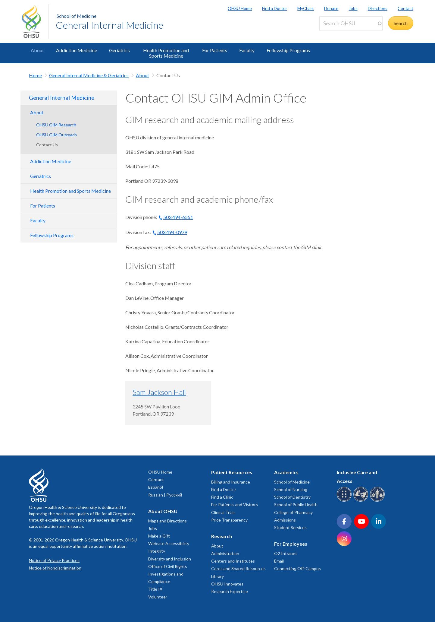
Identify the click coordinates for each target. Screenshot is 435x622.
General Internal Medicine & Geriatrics (89, 75)
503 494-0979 (172, 232)
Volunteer (157, 596)
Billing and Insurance (230, 481)
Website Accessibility (168, 543)
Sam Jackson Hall (159, 392)
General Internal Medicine (109, 25)
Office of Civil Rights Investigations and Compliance (167, 574)
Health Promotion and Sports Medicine (166, 53)
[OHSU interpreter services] (378, 500)
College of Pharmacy (293, 512)
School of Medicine (76, 16)
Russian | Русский (165, 494)
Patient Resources (231, 472)
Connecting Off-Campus (297, 568)
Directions (377, 8)
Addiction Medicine (76, 50)
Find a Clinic (222, 497)
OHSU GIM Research (56, 124)
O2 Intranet (285, 553)
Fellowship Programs (288, 50)
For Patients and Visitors (234, 504)
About (37, 50)
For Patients (214, 50)
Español (155, 487)
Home (35, 75)
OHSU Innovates (227, 583)
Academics (286, 472)
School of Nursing (290, 489)
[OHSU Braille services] (345, 500)
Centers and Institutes (233, 560)
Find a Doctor (274, 8)
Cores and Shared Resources (238, 568)
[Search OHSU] (351, 23)
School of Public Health (296, 504)
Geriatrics (119, 50)
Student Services (290, 527)
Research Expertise (229, 591)
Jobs (353, 8)
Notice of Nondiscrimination (55, 567)
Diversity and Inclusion (169, 558)
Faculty (247, 50)
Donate (331, 8)
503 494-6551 (178, 217)
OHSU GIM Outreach (56, 134)
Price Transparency (229, 519)
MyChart (305, 8)
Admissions (285, 519)
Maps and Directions (167, 520)
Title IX (155, 589)
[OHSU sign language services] (361, 500)
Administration (225, 553)
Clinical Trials (223, 512)
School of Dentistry (292, 497)
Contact (405, 8)
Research (221, 536)
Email (279, 560)
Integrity (156, 551)
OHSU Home (240, 8)
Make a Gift (159, 535)
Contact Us (47, 144)
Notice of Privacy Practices (54, 560)
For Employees (290, 544)
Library (217, 576)
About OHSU (162, 511)
